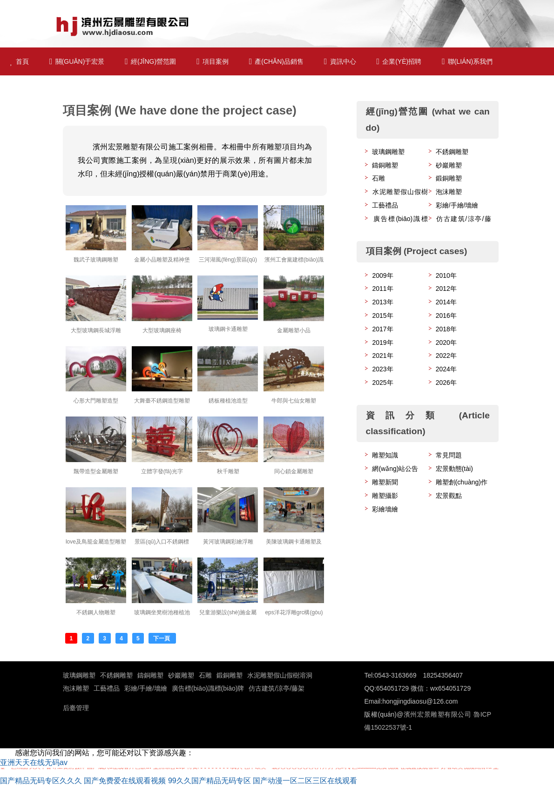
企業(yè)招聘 (399, 61)
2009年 (382, 275)
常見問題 (449, 455)
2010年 (446, 275)
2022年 (446, 355)
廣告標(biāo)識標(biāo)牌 (208, 688)
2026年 (446, 382)
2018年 (446, 329)
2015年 (382, 315)
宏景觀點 (449, 495)
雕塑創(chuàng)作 (461, 482)
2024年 (446, 369)
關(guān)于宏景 (76, 61)
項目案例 (212, 61)
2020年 (446, 342)
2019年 (382, 342)
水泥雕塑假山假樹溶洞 (279, 675)
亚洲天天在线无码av (34, 762)
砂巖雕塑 (449, 165)
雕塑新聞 (385, 482)
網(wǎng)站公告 (395, 468)
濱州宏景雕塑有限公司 (437, 714)
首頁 (19, 61)
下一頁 (162, 638)
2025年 (382, 382)
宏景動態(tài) (454, 468)
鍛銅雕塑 (449, 178)
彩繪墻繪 (385, 509)
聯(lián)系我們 (467, 61)
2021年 (382, 355)
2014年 (446, 302)
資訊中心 (340, 61)
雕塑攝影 (385, 495)
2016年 (446, 315)
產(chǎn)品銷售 (276, 61)
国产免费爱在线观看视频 (125, 781)
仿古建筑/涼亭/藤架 (276, 688)
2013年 (382, 302)
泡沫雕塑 (449, 191)
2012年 (446, 288)
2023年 (382, 369)
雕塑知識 (385, 455)
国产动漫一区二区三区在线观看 (305, 781)
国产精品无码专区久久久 (41, 781)
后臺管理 (76, 708)
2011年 (382, 288)
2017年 (382, 329)
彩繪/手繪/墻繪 (457, 205)
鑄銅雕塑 (385, 165)
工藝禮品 (385, 205)
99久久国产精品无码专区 (209, 781)
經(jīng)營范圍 (150, 61)
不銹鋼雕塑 (452, 151)
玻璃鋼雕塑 (388, 151)
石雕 (378, 178)
